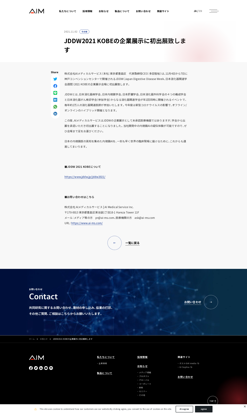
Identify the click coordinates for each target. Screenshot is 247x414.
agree (204, 409)
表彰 (141, 387)
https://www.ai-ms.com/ (87, 223)
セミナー (143, 391)
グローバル (144, 380)
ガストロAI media (187, 363)
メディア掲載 (145, 372)
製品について (122, 11)
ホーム (32, 339)
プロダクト (144, 376)
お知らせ (44, 339)
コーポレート (145, 383)
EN (200, 11)
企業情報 (103, 363)
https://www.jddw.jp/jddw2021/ (84, 177)
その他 (84, 31)
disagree (184, 409)
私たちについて (106, 357)
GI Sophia (184, 367)
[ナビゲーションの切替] (213, 11)
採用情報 (87, 11)
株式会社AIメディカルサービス (36, 11)
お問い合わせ (143, 11)
